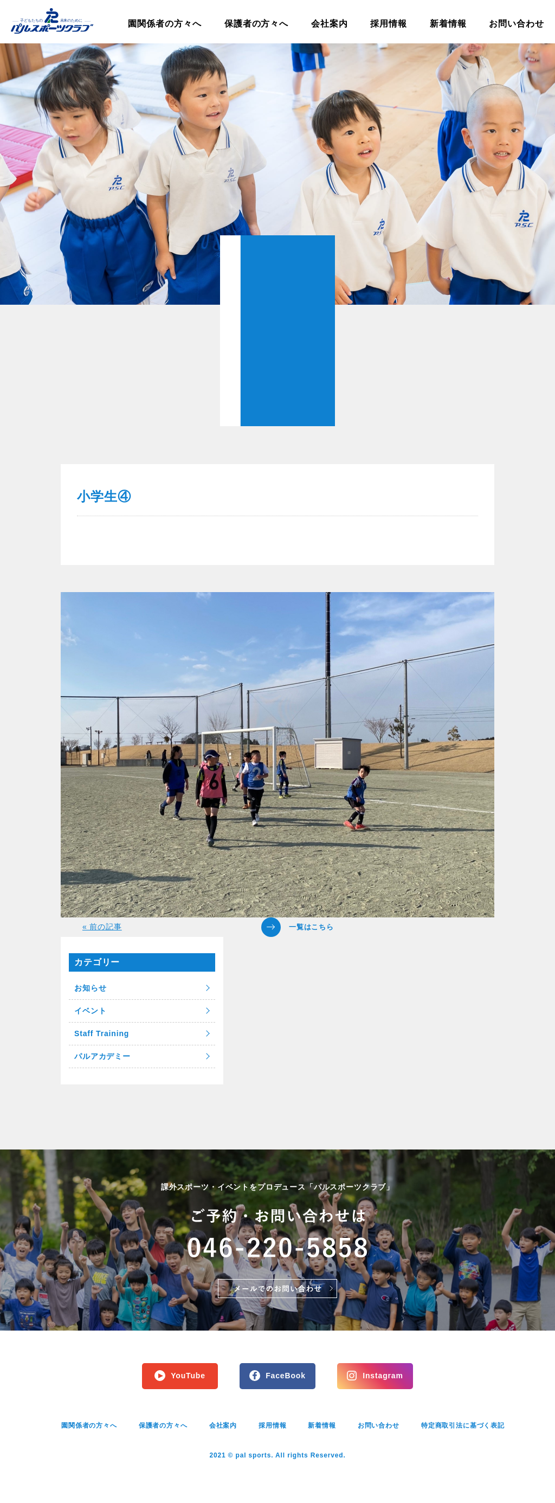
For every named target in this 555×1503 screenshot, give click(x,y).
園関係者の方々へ (165, 23)
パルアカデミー (102, 1056)
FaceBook (286, 1375)
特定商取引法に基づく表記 (463, 1425)
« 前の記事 (102, 926)
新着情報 (448, 23)
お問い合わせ (516, 23)
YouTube (188, 1375)
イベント (90, 1010)
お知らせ (90, 988)
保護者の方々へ (256, 23)
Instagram (383, 1375)
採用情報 (388, 23)
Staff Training (101, 1033)
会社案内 (329, 23)
